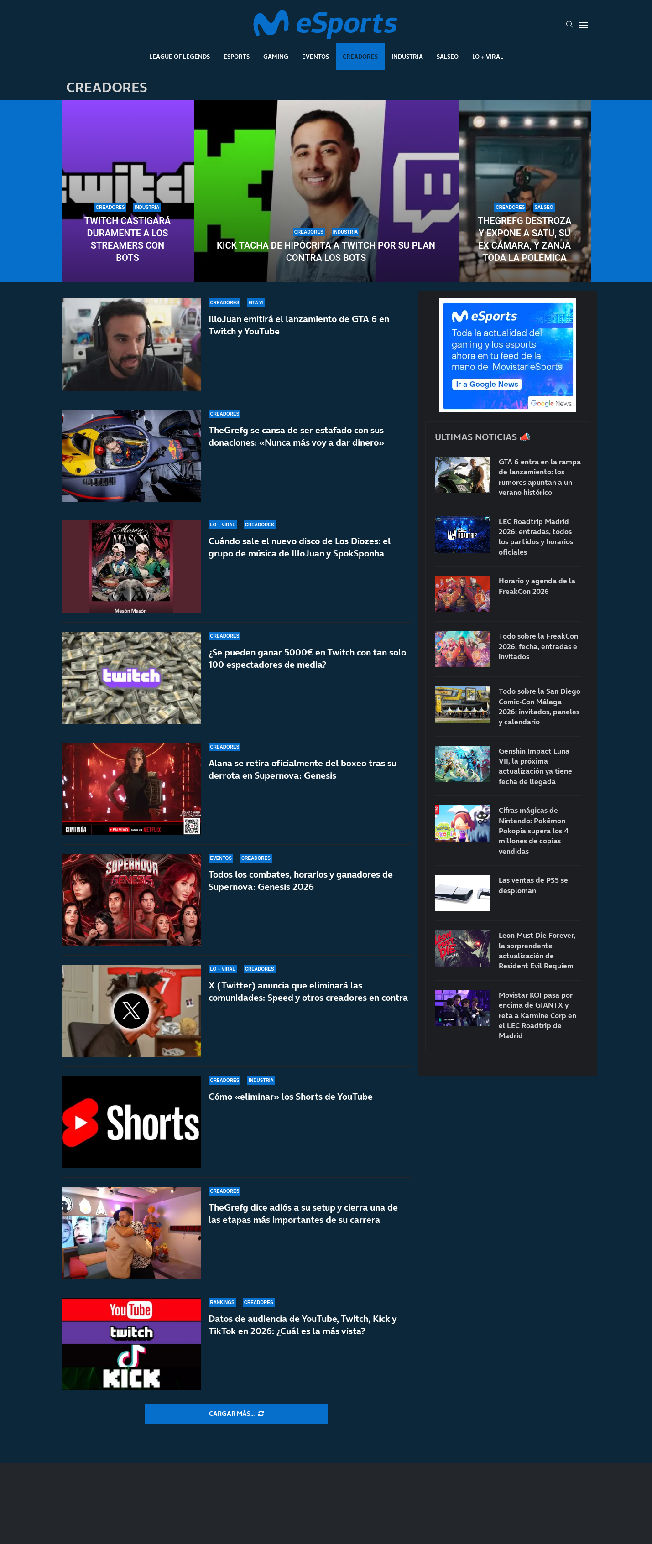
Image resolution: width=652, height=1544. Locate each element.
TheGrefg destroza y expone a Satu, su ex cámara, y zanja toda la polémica (525, 239)
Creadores (360, 56)
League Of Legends (179, 56)
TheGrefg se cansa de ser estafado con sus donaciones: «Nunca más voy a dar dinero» (296, 436)
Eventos (315, 56)
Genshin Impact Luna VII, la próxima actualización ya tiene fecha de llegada (535, 766)
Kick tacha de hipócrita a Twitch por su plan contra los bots (326, 251)
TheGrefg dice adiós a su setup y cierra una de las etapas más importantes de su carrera (303, 1213)
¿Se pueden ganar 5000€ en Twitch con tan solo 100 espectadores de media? (307, 658)
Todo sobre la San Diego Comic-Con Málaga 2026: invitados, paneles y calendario (539, 706)
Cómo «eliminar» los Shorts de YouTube (291, 1096)
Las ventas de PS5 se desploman (533, 885)
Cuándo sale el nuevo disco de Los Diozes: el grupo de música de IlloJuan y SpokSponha (300, 547)
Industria (407, 56)
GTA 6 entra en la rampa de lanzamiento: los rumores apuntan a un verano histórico (540, 477)
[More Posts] (236, 1414)
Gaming (275, 56)
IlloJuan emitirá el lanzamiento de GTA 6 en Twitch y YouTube (299, 325)
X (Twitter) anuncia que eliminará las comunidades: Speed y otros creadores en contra (308, 991)
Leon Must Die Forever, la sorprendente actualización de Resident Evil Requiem (537, 950)
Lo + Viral (487, 56)
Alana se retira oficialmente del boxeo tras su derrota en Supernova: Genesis (302, 769)
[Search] (569, 25)
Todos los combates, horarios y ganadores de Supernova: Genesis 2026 (301, 880)
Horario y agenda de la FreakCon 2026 (537, 586)
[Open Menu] (583, 25)
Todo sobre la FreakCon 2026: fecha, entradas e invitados (538, 646)
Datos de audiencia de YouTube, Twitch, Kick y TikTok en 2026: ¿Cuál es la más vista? (302, 1324)
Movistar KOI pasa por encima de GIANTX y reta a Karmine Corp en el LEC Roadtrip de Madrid (537, 1015)
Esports (237, 56)
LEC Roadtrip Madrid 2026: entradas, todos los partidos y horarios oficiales (536, 536)
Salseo (448, 56)
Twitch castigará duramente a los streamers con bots (127, 239)
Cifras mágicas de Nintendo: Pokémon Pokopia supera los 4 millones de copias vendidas (534, 830)
